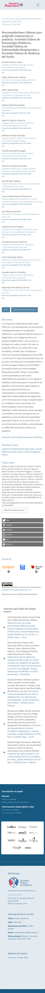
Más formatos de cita (14, 510)
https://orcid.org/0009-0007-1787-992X (16, 265)
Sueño (27, 452)
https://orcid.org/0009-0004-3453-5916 (16, 174)
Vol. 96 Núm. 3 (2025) (11, 19)
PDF (6, 310)
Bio (3, 73)
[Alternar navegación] (38, 5)
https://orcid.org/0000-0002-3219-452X (16, 159)
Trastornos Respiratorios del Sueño (18, 449)
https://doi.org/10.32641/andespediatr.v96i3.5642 (22, 437)
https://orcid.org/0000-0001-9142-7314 (16, 113)
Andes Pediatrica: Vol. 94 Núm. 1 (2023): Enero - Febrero (23, 703)
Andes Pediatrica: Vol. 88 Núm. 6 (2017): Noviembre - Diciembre (22, 672)
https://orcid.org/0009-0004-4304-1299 (16, 98)
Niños (4, 455)
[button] (22, 520)
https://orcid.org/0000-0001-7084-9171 (16, 250)
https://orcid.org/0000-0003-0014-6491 (16, 235)
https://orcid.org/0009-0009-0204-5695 (17, 204)
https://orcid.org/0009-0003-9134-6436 (16, 219)
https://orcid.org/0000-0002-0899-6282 (17, 83)
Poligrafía (35, 452)
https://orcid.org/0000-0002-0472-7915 (16, 295)
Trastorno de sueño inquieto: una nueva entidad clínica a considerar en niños (23, 757)
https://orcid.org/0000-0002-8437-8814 (16, 128)
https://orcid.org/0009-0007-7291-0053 (16, 143)
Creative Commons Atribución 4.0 (16, 590)
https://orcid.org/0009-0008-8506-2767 (16, 189)
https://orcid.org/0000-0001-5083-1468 (16, 70)
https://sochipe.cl (15, 894)
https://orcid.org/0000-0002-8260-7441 (16, 280)
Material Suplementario (24, 310)
